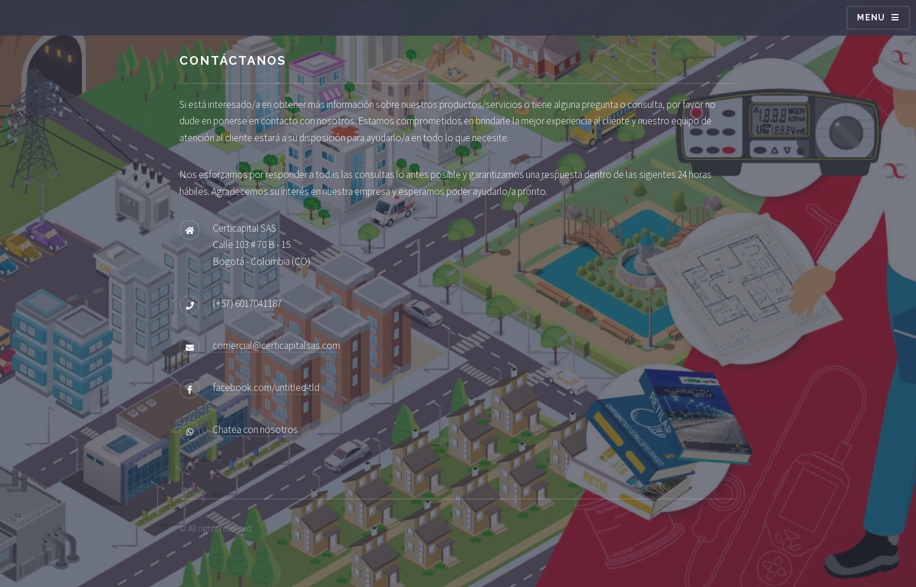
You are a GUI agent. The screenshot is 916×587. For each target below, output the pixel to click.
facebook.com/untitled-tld (266, 387)
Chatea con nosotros (255, 429)
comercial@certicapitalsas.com (276, 345)
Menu (871, 17)
